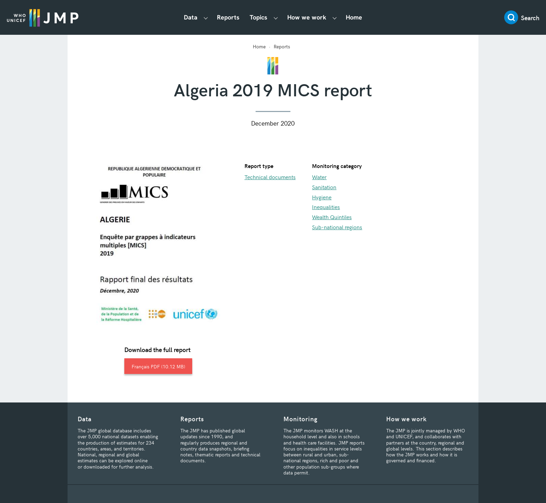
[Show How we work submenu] (335, 17)
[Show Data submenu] (206, 17)
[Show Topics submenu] (276, 17)
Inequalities (326, 206)
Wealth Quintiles (332, 217)
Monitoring (300, 418)
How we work (306, 17)
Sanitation (324, 187)
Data (190, 17)
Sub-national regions (337, 227)
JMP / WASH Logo (42, 17)
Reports (228, 17)
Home (354, 17)
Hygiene (322, 197)
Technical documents (270, 177)
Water (319, 177)
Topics (258, 17)
